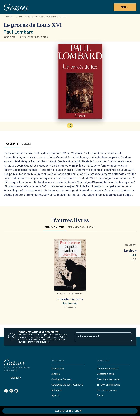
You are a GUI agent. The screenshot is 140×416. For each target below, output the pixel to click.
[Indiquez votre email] (99, 336)
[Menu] (125, 7)
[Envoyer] (128, 336)
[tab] (12, 143)
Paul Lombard (19, 32)
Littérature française (34, 17)
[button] (34, 37)
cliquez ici (44, 342)
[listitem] (6, 390)
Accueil (9, 17)
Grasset (19, 17)
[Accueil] (16, 7)
